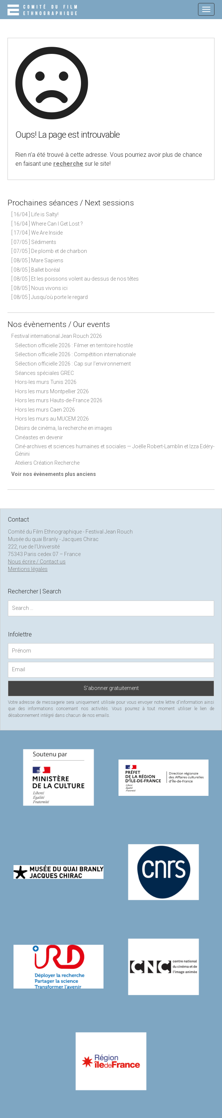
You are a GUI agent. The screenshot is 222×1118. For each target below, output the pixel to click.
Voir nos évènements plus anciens (53, 474)
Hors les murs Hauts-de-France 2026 (58, 400)
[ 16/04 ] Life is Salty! (34, 214)
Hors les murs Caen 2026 (45, 410)
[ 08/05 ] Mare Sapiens (37, 260)
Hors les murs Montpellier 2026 (52, 391)
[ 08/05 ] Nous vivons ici (39, 288)
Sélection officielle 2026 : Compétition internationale (75, 354)
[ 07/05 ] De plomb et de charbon (49, 251)
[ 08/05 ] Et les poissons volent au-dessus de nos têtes (75, 279)
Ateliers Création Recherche (47, 463)
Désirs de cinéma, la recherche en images (63, 428)
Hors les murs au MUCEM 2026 (52, 419)
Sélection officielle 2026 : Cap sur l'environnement (73, 364)
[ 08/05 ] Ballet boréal (35, 270)
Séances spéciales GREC (44, 373)
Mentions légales (28, 569)
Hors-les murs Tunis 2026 (45, 382)
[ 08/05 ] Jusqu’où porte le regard (49, 297)
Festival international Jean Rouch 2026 (56, 336)
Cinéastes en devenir (39, 437)
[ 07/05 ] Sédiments (33, 242)
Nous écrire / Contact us (37, 562)
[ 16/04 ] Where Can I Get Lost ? (47, 224)
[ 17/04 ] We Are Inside (37, 233)
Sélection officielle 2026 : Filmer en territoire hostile (74, 345)
